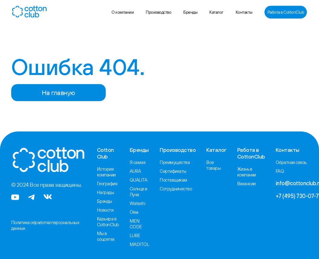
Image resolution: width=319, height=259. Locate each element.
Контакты (244, 12)
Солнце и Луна (136, 190)
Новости (104, 208)
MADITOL (137, 241)
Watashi (135, 201)
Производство (158, 12)
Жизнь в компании (244, 171)
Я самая (135, 162)
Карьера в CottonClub (107, 219)
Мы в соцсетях (105, 233)
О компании (122, 12)
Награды (104, 191)
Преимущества (171, 162)
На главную (58, 92)
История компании (106, 171)
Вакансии (243, 183)
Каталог (216, 12)
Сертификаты (170, 170)
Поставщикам (170, 179)
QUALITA (136, 179)
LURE (133, 232)
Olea (132, 210)
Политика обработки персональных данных (43, 225)
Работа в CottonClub (285, 12)
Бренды (190, 12)
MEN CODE (133, 221)
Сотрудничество (173, 187)
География (107, 183)
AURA (133, 170)
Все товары (210, 164)
